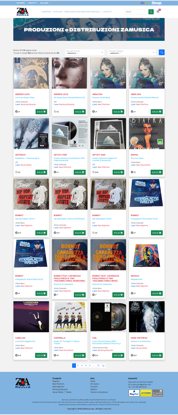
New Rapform (26, 226)
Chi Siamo (21, 2)
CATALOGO (58, 10)
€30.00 (156, 110)
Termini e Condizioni (99, 393)
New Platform (104, 103)
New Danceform (143, 164)
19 (98, 367)
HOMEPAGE (46, 10)
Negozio (56, 382)
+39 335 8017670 (60, 2)
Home (92, 382)
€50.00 (118, 357)
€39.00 (79, 171)
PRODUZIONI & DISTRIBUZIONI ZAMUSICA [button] (82, 10)
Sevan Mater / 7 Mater (62, 393)
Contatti (32, 2)
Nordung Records (28, 103)
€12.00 (118, 296)
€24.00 (79, 233)
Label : (18, 103)
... (94, 367)
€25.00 (118, 110)
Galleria (44, 2)
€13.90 (41, 110)
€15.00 (41, 171)
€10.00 (118, 233)
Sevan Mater (26, 164)
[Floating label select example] (85, 49)
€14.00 (79, 110)
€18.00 (41, 233)
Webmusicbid (94, 412)
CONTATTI (107, 10)
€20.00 (156, 171)
